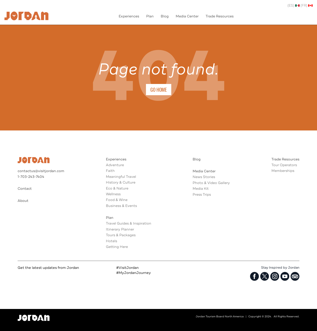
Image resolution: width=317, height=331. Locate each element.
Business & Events (121, 205)
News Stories (204, 177)
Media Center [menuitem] (187, 16)
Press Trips (202, 194)
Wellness (113, 194)
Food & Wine (116, 199)
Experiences (116, 159)
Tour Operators (284, 165)
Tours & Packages (121, 235)
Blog (197, 159)
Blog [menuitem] (165, 16)
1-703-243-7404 (31, 176)
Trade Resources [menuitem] (220, 16)
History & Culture (120, 182)
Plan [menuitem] (150, 16)
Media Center (204, 171)
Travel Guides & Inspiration (128, 223)
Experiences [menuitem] (129, 16)
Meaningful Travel (121, 176)
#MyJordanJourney (133, 272)
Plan (109, 217)
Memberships (282, 170)
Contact (25, 188)
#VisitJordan (127, 267)
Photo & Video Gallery (211, 182)
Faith (110, 170)
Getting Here (117, 246)
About (23, 200)
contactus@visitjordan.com (41, 171)
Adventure (115, 165)
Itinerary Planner (120, 229)
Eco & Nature (117, 188)
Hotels (111, 241)
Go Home (158, 89)
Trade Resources (285, 159)
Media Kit (201, 188)
